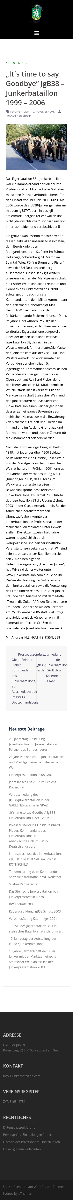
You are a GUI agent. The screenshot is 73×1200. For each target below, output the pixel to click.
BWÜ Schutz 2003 (21, 904)
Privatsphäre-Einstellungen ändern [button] (28, 1134)
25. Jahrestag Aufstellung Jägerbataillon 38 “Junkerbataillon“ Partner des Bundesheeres (33, 744)
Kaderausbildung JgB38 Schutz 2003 (35, 911)
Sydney (8, 1193)
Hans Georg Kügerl (19, 116)
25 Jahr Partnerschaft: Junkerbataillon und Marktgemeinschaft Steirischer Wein (36, 762)
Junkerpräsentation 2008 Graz (30, 775)
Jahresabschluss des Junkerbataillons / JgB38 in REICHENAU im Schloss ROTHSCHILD (35, 858)
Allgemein (17, 63)
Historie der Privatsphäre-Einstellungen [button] (31, 1142)
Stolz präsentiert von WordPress (26, 1187)
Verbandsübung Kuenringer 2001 (33, 918)
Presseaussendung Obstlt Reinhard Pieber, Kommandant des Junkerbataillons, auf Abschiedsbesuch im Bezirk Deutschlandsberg (34, 836)
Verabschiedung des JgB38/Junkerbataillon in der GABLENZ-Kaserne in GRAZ (29, 799)
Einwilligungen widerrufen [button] (22, 1149)
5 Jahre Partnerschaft (24, 884)
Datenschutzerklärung (19, 1127)
